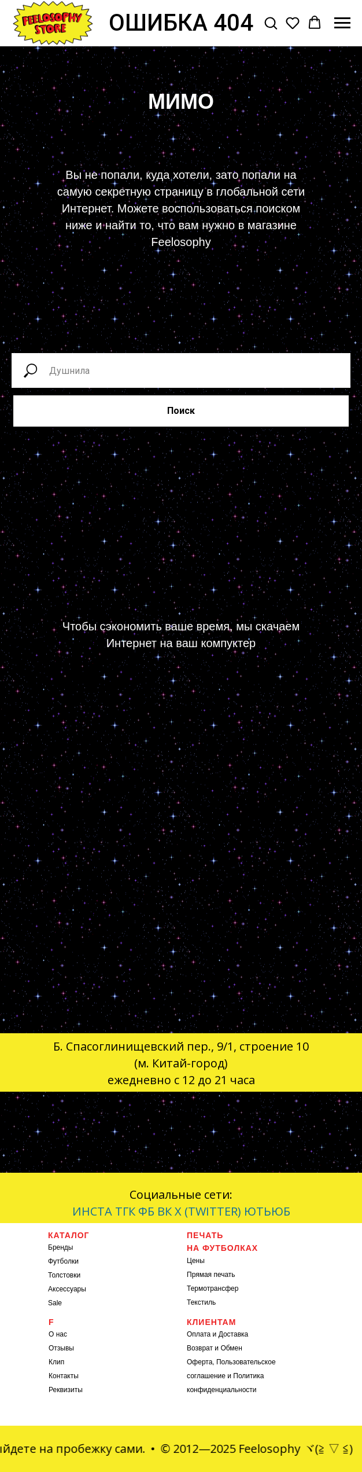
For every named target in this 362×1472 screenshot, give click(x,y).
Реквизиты (66, 1390)
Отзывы (61, 1348)
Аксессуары (67, 1289)
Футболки (63, 1261)
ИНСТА (92, 1211)
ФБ (146, 1211)
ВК (164, 1211)
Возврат (200, 1348)
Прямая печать (211, 1275)
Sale (55, 1303)
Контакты (64, 1376)
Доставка (234, 1334)
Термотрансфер (212, 1288)
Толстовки (64, 1275)
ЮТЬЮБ (267, 1211)
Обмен (231, 1348)
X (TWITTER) (208, 1211)
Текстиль (201, 1302)
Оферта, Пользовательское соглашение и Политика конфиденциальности (231, 1376)
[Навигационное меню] (342, 23)
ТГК (125, 1211)
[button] (271, 23)
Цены (196, 1261)
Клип (56, 1362)
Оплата (198, 1334)
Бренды (60, 1247)
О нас (58, 1334)
